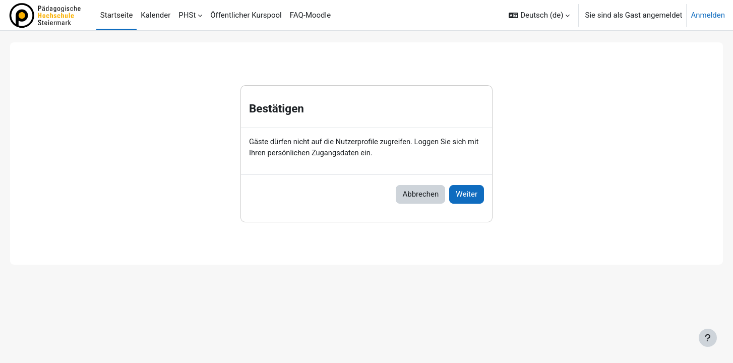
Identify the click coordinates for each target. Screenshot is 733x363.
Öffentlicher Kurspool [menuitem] (245, 15)
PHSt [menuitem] (187, 15)
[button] (539, 15)
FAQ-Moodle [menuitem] (310, 15)
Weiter (466, 194)
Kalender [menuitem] (155, 15)
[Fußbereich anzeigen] (708, 338)
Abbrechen (420, 194)
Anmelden (708, 15)
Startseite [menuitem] (116, 15)
